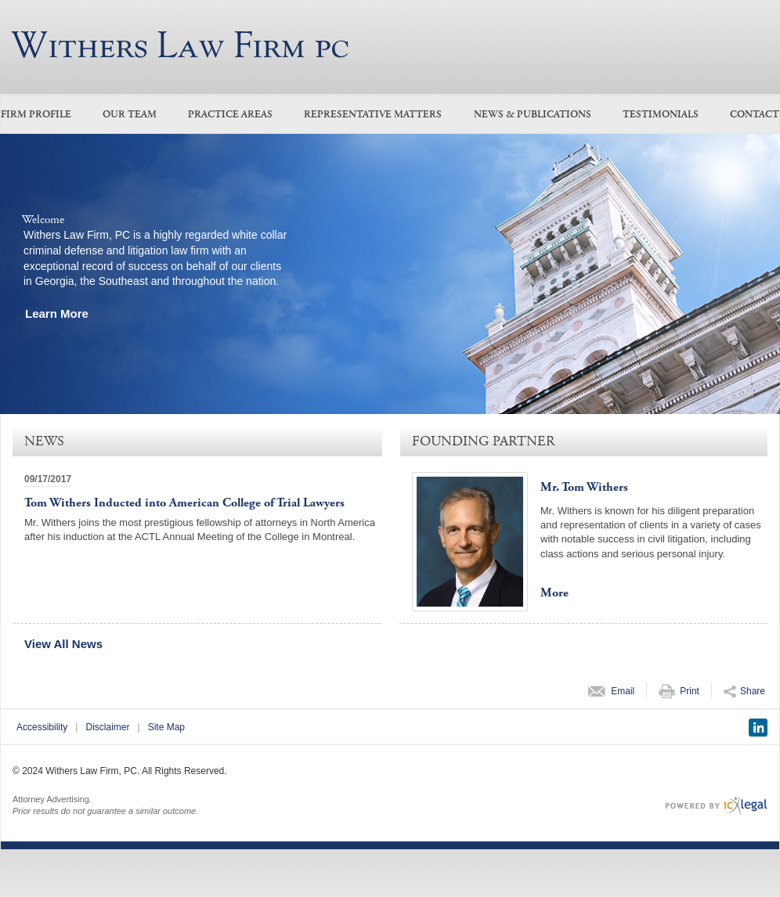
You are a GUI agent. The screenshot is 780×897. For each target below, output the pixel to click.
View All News (63, 643)
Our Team (130, 114)
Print (689, 691)
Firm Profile (36, 114)
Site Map (166, 727)
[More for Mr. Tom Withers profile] (558, 593)
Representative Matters (373, 114)
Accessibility (41, 727)
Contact (754, 114)
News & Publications (532, 114)
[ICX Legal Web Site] (716, 806)
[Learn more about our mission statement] (60, 313)
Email (622, 691)
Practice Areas (230, 114)
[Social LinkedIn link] (758, 728)
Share (752, 691)
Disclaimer (107, 727)
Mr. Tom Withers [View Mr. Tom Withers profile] (584, 487)
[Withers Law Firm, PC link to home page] (179, 44)
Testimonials (661, 114)
